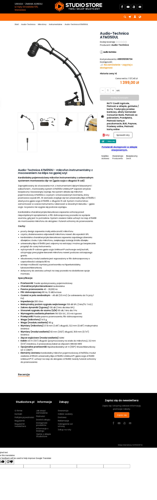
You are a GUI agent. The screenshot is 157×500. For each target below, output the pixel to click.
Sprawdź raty (123, 135)
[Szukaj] (125, 17)
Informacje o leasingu (42, 426)
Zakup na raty (64, 426)
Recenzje (24, 375)
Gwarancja (63, 408)
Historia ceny (108, 73)
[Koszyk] (130, 17)
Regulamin (20, 418)
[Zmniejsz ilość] (112, 90)
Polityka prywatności (24, 414)
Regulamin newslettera (20, 422)
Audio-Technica (120, 45)
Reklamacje (63, 418)
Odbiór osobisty (65, 411)
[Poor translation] (10, 459)
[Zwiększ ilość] (102, 90)
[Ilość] (107, 90)
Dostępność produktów (41, 421)
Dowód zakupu (43, 416)
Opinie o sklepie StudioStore (43, 432)
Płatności (40, 413)
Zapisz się (122, 415)
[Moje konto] (134, 17)
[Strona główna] (78, 6)
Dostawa (62, 414)
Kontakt (18, 411)
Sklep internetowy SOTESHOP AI (130, 442)
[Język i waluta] (139, 17)
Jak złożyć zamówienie (42, 409)
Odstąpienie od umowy (65, 422)
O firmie (18, 408)
